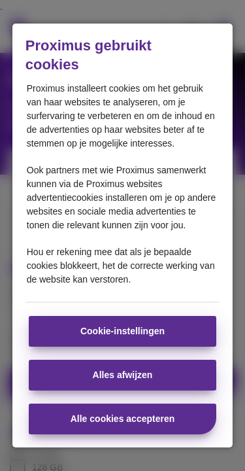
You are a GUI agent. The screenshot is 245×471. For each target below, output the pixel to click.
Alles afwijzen (123, 375)
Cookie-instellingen (122, 331)
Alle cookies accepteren (123, 418)
